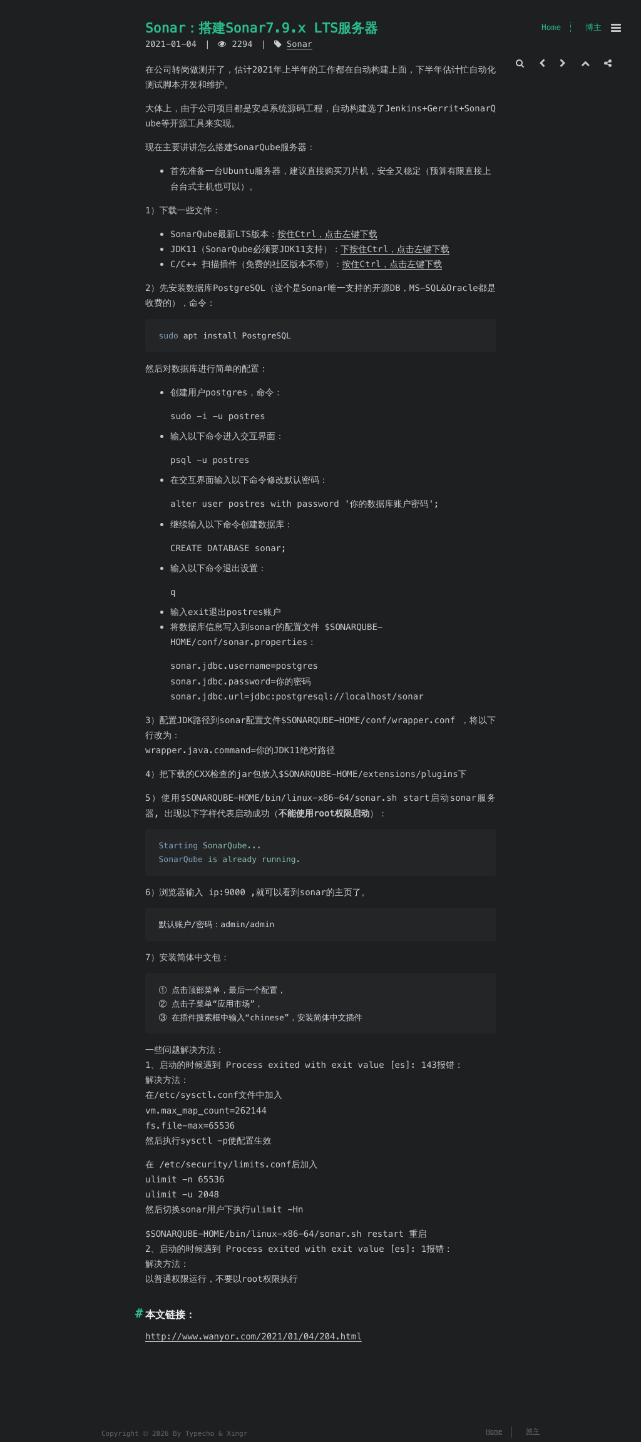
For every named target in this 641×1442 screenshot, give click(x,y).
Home (551, 27)
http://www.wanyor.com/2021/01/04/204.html (253, 1336)
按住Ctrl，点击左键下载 (327, 234)
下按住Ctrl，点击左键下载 (395, 249)
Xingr (237, 1433)
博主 (593, 27)
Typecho (199, 1433)
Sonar (299, 44)
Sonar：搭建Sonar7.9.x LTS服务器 (261, 27)
